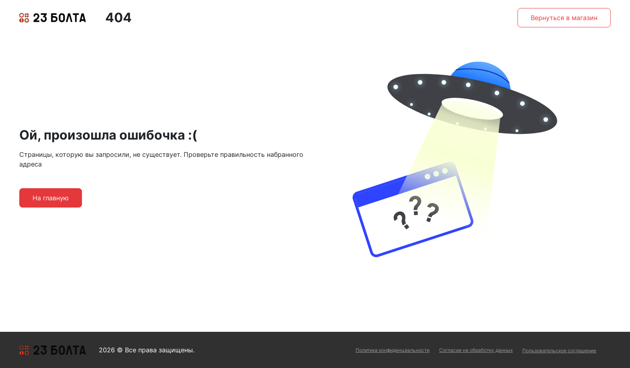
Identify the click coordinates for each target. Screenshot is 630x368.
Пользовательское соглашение (559, 350)
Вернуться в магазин (564, 18)
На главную (51, 198)
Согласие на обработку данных (476, 350)
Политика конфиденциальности (393, 350)
